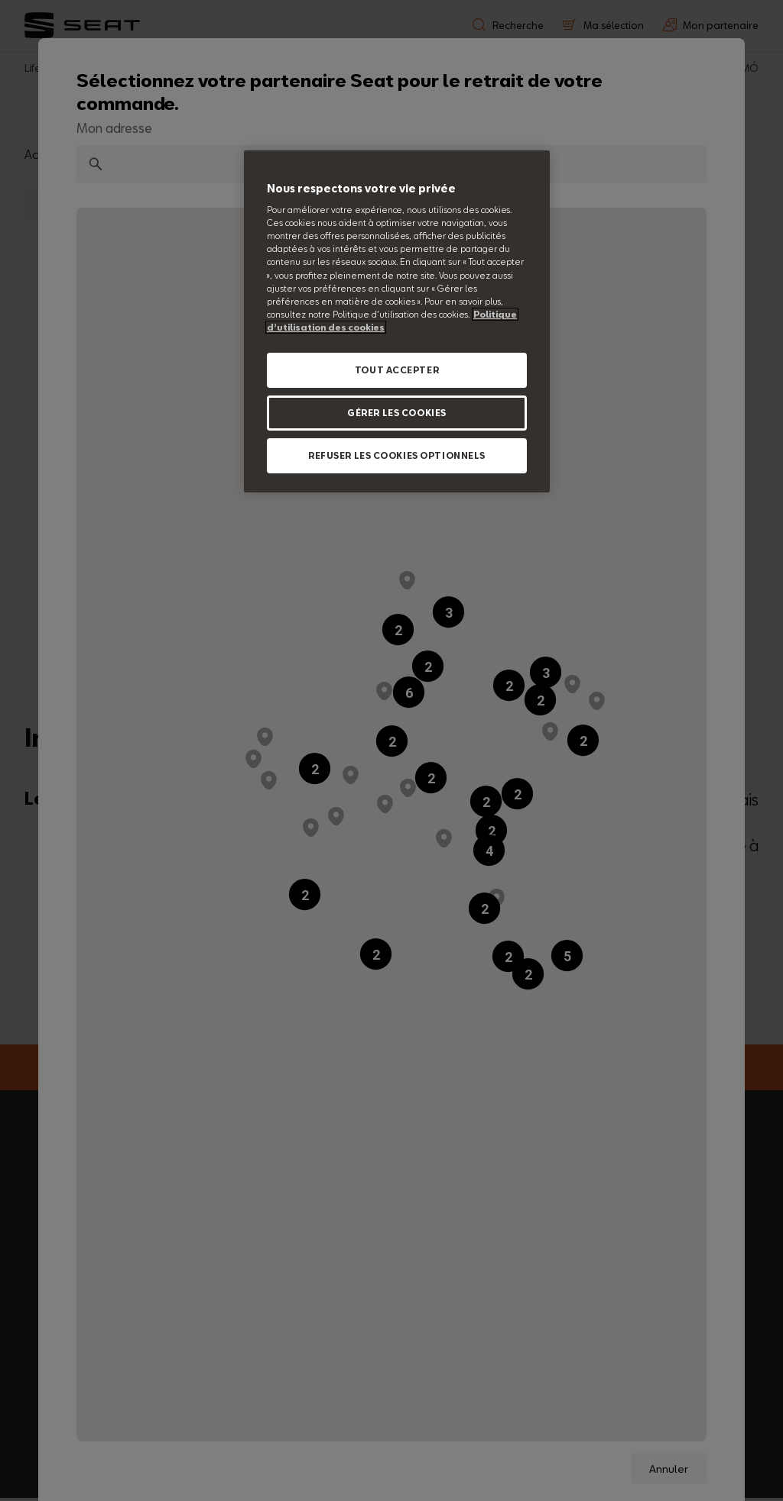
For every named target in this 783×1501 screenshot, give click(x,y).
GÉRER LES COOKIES (397, 413)
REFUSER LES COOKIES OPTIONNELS (397, 455)
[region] (397, 321)
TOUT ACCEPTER (397, 370)
